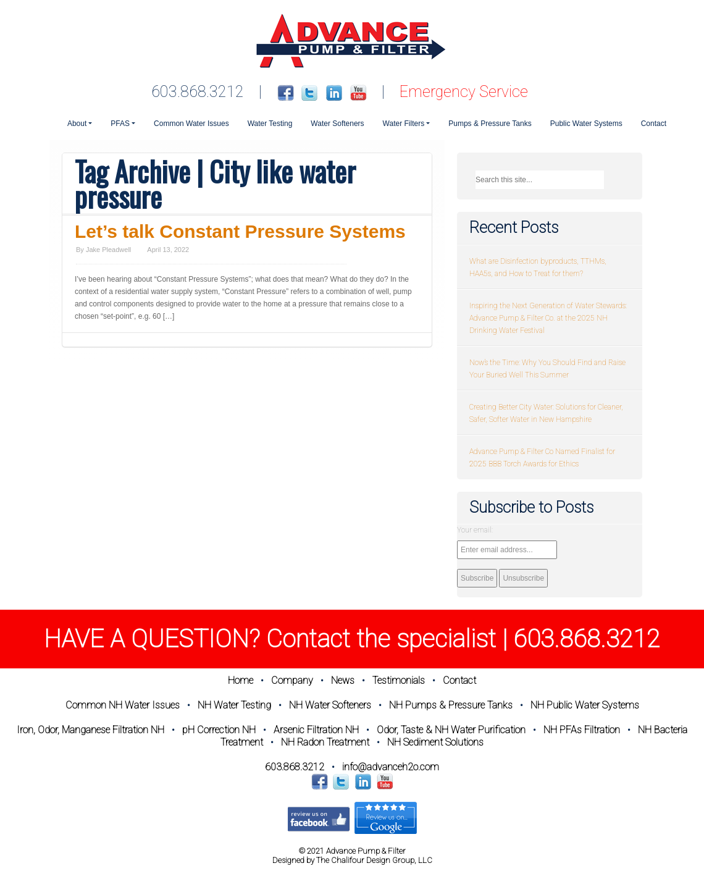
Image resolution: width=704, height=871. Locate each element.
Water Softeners (337, 123)
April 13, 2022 (168, 249)
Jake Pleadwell (108, 249)
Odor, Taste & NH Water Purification (451, 730)
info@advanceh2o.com (390, 767)
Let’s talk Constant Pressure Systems (240, 231)
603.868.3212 (197, 92)
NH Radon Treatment (325, 742)
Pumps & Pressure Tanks (490, 123)
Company (292, 680)
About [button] (76, 123)
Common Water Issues (191, 123)
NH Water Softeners (330, 705)
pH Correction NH (219, 730)
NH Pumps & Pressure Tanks (451, 705)
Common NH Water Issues (122, 705)
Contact (653, 123)
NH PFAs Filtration (581, 730)
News (342, 680)
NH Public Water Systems (584, 705)
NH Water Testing (234, 705)
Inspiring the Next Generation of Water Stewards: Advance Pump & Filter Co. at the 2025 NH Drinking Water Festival (548, 318)
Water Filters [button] (404, 123)
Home (240, 680)
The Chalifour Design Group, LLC (374, 860)
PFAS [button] (120, 123)
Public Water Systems (586, 123)
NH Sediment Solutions (435, 742)
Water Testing (270, 123)
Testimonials (398, 680)
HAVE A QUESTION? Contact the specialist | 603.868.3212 (352, 639)
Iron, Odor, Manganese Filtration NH (90, 730)
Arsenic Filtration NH (316, 730)
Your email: (475, 530)
